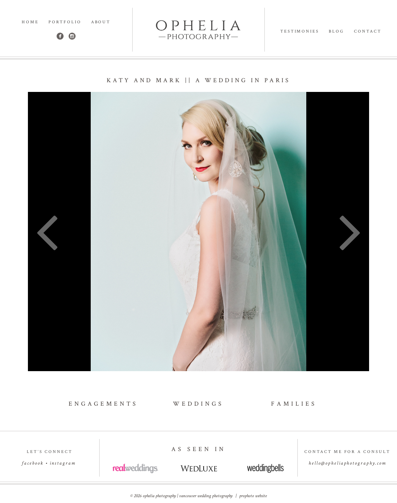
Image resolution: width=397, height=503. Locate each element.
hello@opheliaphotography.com (347, 463)
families (294, 404)
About (101, 22)
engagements (103, 404)
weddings (198, 404)
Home (30, 22)
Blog (336, 31)
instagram (63, 463)
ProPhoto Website (253, 496)
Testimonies (299, 31)
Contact (367, 31)
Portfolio (64, 22)
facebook (32, 463)
